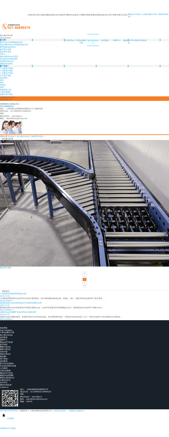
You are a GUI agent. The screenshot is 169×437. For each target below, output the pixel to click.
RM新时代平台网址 (8, 428)
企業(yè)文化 (5, 380)
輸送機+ (3, 356)
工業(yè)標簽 (5, 92)
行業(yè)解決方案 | (150, 14)
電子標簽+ (4, 66)
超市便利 (3, 344)
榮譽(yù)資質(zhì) (7, 378)
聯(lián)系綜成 (140, 40)
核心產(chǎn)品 (93, 42)
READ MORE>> (6, 301)
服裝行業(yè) (5, 349)
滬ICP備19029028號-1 (9, 411)
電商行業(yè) (5, 354)
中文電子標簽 (5, 75)
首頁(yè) (11, 136)
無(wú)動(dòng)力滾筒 (9, 56)
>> (84, 286)
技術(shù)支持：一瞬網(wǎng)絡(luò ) (69, 411)
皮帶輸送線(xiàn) (7, 61)
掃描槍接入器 (5, 90)
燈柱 (2, 82)
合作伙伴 (3, 382)
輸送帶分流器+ (38, 136)
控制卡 (3, 54)
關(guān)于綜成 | (135, 14)
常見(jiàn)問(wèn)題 (8, 366)
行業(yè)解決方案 (81, 41)
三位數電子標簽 (6, 68)
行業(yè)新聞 (5, 371)
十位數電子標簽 (6, 73)
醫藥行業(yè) (5, 347)
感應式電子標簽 (6, 94)
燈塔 (2, 80)
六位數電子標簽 (6, 71)
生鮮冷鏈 (3, 352)
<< (84, 273)
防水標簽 (3, 78)
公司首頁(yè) (69, 40)
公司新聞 (3, 368)
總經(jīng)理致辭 (6, 375)
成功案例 (105, 40)
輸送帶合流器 (5, 52)
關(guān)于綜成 (128, 41)
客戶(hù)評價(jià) (7, 363)
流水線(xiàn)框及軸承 (9, 59)
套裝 (2, 87)
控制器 (3, 85)
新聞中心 (117, 40)
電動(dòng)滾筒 (6, 63)
